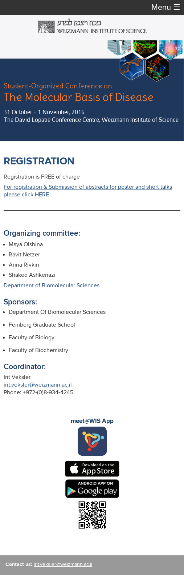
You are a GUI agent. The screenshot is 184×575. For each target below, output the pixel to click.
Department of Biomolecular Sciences (51, 285)
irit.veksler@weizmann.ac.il (38, 385)
